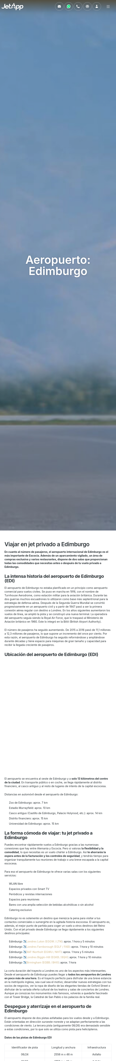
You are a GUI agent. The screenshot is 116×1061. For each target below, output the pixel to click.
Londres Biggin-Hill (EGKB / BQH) (47, 957)
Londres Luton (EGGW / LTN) (44, 941)
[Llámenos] (78, 6)
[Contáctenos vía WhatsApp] (68, 6)
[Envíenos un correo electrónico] (59, 6)
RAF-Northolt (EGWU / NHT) (44, 952)
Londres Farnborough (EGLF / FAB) (48, 946)
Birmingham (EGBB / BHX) (42, 962)
